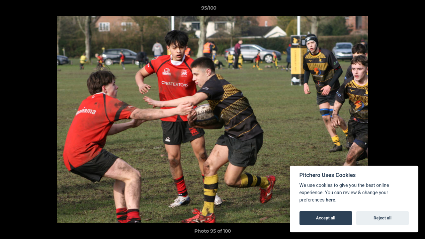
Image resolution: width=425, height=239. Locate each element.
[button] (397, 10)
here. (331, 200)
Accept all (325, 217)
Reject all (382, 217)
